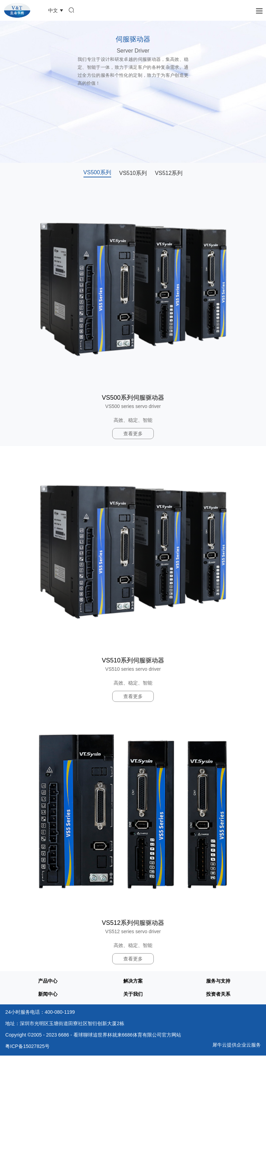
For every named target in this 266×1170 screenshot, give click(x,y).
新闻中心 (47, 994)
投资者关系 (218, 994)
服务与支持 (218, 981)
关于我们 (133, 994)
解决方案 (133, 981)
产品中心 (47, 981)
